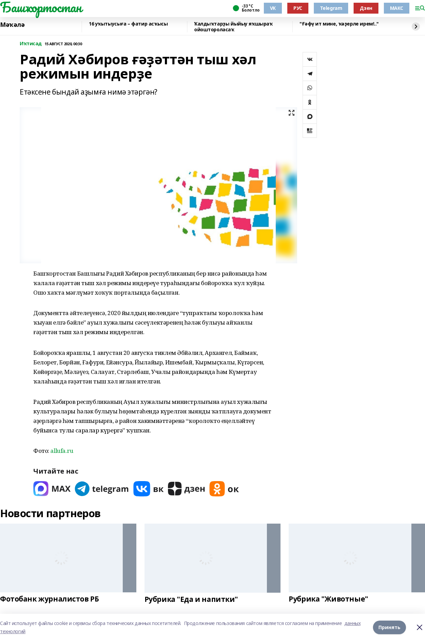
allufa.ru (61, 451)
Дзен (366, 8)
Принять (389, 627)
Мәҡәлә (12, 25)
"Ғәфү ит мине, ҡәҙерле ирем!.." (339, 24)
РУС (297, 8)
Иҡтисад (31, 44)
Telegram (331, 8)
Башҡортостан (41, 7)
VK (273, 8)
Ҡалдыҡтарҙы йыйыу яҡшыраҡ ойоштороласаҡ (233, 26)
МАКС (396, 8)
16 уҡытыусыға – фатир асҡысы (128, 24)
